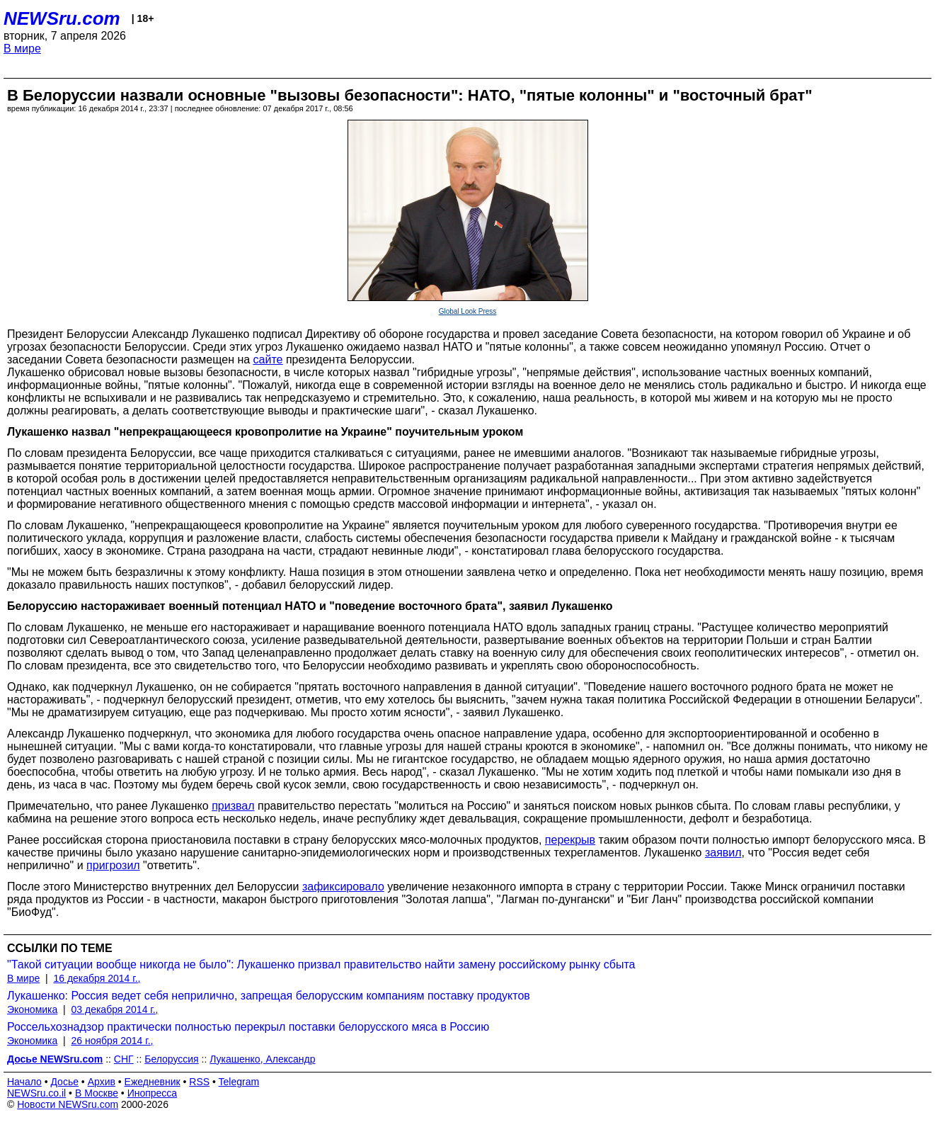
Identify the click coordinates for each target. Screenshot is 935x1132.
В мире (22, 49)
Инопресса (152, 1093)
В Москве (96, 1093)
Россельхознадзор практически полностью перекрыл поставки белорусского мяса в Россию (248, 1027)
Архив (101, 1081)
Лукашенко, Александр (262, 1059)
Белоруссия (171, 1059)
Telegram (239, 1081)
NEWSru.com (62, 18)
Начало (24, 1081)
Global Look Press (468, 311)
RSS (199, 1081)
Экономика (32, 1009)
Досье (64, 1081)
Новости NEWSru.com (67, 1104)
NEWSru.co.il (36, 1093)
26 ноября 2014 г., (112, 1040)
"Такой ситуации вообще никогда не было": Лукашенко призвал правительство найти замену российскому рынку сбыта (321, 964)
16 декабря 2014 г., (96, 978)
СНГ (124, 1059)
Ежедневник (152, 1081)
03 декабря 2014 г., (115, 1009)
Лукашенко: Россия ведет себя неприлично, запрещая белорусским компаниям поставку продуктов (268, 996)
